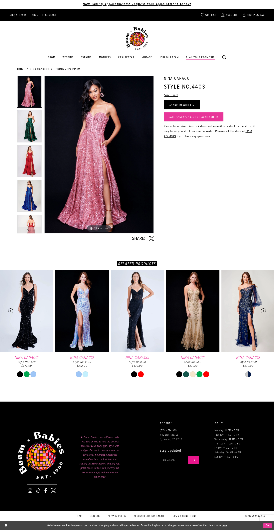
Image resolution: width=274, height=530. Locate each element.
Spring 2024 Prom (67, 69)
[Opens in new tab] (126, 57)
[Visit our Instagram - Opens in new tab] (30, 491)
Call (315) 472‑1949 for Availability (194, 117)
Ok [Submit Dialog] (268, 526)
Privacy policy (117, 516)
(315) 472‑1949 (168, 430)
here (224, 526)
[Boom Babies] (137, 39)
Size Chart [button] (171, 95)
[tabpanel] (29, 93)
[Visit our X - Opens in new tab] (53, 491)
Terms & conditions (183, 516)
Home (21, 69)
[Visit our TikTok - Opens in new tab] (38, 491)
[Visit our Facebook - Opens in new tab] (45, 491)
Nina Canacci (39, 69)
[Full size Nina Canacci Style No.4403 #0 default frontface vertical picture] (99, 154)
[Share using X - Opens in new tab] (151, 238)
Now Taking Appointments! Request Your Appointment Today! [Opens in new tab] (137, 4)
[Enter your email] (179, 460)
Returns (95, 516)
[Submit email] (193, 460)
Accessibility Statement (149, 516)
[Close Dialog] (6, 525)
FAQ (80, 516)
